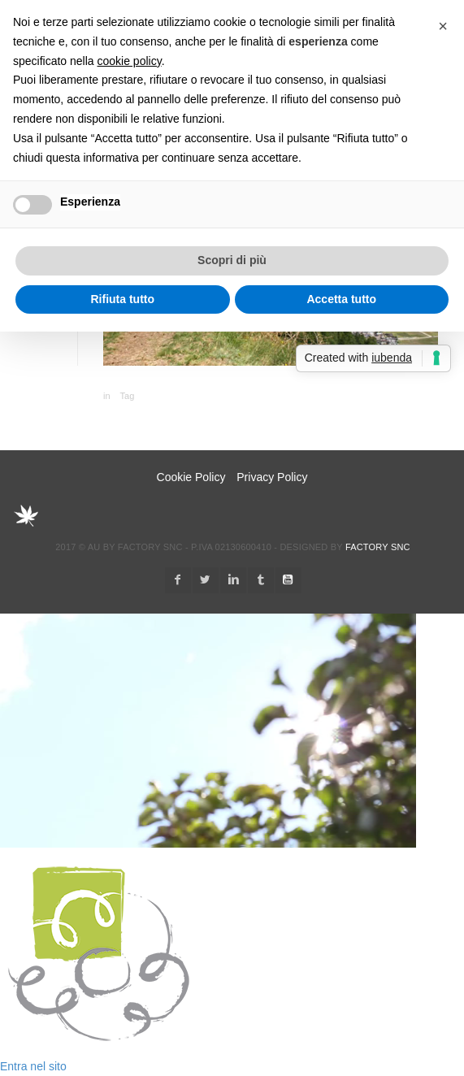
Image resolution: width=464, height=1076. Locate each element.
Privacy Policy (271, 477)
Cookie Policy (191, 477)
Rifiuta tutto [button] (122, 299)
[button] (443, 26)
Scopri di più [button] (232, 260)
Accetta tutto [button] (341, 299)
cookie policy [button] (130, 60)
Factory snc (377, 547)
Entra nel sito (33, 1066)
